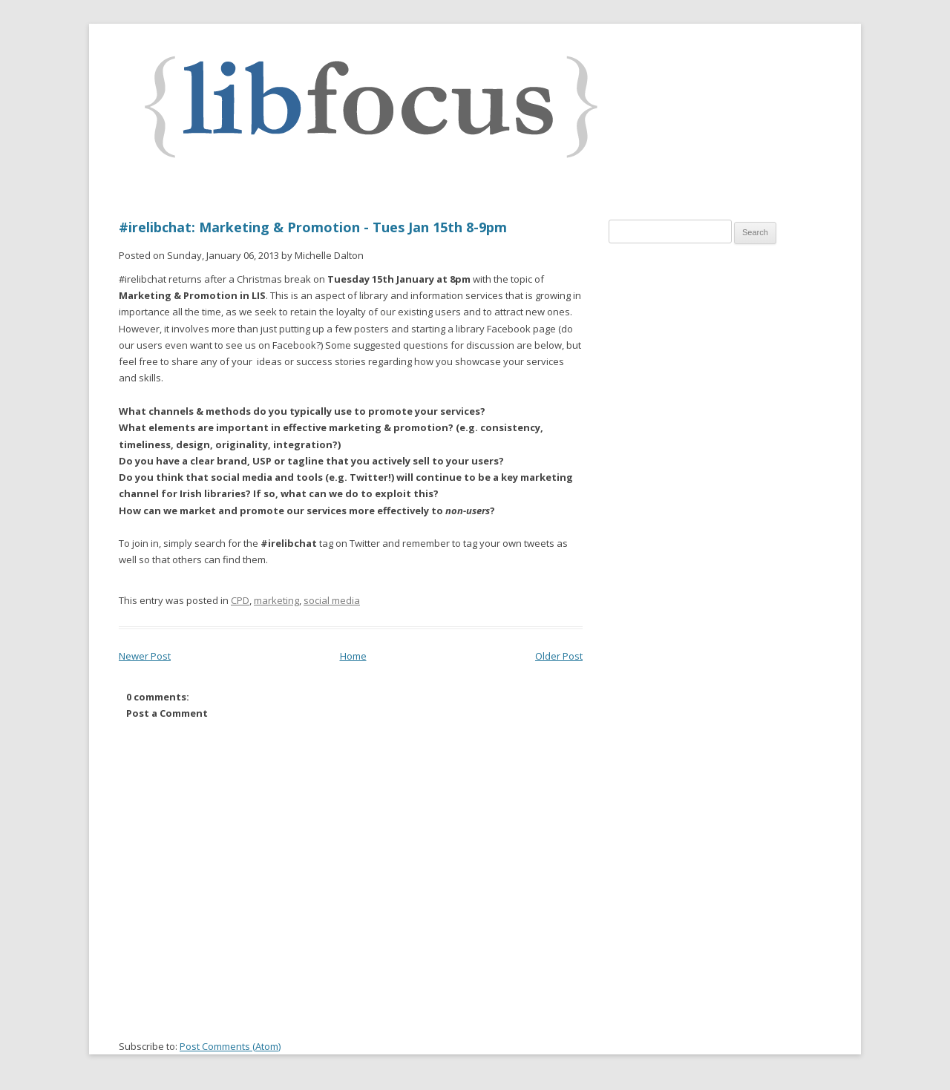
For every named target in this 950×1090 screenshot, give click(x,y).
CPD (240, 600)
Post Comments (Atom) (230, 1046)
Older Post (559, 656)
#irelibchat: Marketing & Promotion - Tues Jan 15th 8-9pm (313, 227)
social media (332, 600)
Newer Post (145, 656)
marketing (276, 600)
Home (353, 656)
